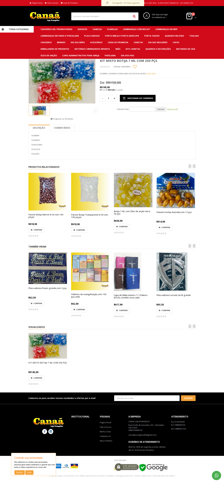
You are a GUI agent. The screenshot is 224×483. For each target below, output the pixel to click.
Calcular (160, 109)
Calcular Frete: (123, 109)
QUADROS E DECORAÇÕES (158, 49)
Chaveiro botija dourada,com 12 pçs (174, 212)
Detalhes (19, 472)
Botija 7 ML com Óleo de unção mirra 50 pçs (132, 212)
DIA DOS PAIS (127, 55)
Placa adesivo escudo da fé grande (173, 295)
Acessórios (96, 42)
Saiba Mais (151, 73)
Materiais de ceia (185, 49)
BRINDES (61, 42)
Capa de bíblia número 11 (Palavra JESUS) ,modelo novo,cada (130, 296)
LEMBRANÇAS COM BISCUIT (136, 29)
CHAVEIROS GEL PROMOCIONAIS (56, 29)
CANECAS (97, 29)
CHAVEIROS (46, 42)
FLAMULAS (112, 29)
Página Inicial (36, 3)
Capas (176, 42)
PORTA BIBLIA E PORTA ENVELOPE (122, 35)
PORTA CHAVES (152, 35)
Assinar (188, 398)
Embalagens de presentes (55, 49)
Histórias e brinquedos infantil (92, 49)
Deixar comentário (123, 66)
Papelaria (110, 55)
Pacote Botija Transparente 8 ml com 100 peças (89, 216)
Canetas (138, 42)
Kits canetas (133, 49)
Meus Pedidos (106, 440)
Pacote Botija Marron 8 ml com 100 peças (45, 215)
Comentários (62, 127)
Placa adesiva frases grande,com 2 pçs (47, 288)
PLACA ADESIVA (92, 35)
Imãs (117, 49)
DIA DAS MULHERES (157, 42)
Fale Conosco (51, 3)
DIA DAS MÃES (78, 42)
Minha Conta (105, 431)
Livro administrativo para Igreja (80, 55)
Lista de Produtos (69, 3)
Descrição (39, 127)
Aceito (29, 472)
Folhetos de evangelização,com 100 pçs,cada (88, 295)
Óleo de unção (49, 55)
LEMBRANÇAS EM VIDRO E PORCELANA (60, 35)
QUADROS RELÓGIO (174, 35)
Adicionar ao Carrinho (138, 98)
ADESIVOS (82, 29)
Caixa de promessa (118, 42)
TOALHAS (194, 35)
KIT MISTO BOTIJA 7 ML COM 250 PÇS (47, 362)
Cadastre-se (105, 436)
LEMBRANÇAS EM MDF (166, 29)
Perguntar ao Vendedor (62, 119)
